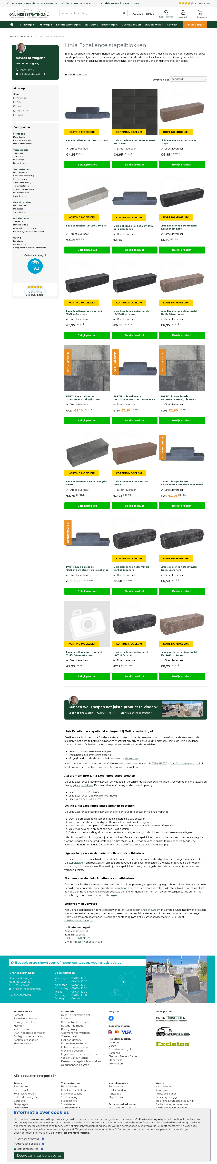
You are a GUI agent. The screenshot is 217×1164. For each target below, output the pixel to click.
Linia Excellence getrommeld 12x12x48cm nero (84, 312)
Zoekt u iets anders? (26, 1040)
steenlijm (111, 895)
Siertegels (91, 24)
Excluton (43, 3)
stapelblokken (84, 785)
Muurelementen (21, 192)
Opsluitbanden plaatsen (75, 1064)
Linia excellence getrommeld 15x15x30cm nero (131, 568)
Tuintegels (45, 24)
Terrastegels (26, 24)
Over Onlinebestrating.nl (75, 1015)
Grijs (19, 106)
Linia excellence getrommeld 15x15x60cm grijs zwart (84, 654)
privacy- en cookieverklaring (71, 1132)
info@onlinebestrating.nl (32, 74)
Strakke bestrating (22, 182)
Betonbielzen (116, 1086)
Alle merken (115, 1063)
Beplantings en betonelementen (29, 231)
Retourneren (21, 1029)
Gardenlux (114, 1052)
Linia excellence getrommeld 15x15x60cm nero (131, 654)
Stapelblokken (153, 24)
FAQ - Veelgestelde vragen (29, 1032)
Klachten (19, 1025)
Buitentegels (19, 159)
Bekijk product (87, 164)
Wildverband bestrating (24, 189)
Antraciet (21, 98)
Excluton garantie (71, 1040)
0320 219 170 (159, 763)
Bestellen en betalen (26, 1018)
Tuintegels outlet (166, 1093)
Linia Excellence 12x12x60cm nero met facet (134, 142)
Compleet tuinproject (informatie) (29, 247)
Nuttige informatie (72, 1025)
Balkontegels (19, 163)
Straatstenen (68, 1104)
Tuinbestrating (70, 1083)
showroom (131, 758)
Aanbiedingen (194, 24)
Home (13, 36)
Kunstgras (18, 241)
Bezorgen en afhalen (26, 1022)
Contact (172, 24)
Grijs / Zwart (23, 110)
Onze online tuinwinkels (75, 1022)
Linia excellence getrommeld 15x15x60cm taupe (179, 654)
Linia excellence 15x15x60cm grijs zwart (86, 483)
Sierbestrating (21, 169)
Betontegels (109, 24)
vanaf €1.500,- (81, 3)
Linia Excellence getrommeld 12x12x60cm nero (131, 312)
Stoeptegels (18, 156)
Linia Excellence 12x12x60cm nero (87, 140)
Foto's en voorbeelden (74, 1047)
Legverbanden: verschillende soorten (83, 1054)
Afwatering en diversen (24, 228)
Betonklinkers (20, 172)
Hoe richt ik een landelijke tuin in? (175, 1100)
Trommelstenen (21, 186)
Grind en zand (21, 218)
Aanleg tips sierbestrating (29, 1036)
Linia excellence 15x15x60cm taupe (130, 483)
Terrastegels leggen (167, 1097)
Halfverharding (20, 224)
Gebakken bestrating (23, 175)
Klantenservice (22, 1043)
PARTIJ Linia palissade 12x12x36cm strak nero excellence (182, 483)
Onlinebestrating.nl (119, 1049)
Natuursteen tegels (22, 143)
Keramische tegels (68, 24)
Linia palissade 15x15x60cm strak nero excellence (133, 227)
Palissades (18, 208)
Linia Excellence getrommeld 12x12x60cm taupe (179, 312)
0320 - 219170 (27, 69)
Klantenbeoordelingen (74, 1043)
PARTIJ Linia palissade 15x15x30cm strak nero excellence (134, 398)
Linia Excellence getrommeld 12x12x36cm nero (179, 227)
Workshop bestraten (73, 1050)
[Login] (183, 14)
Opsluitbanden (131, 24)
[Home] (29, 12)
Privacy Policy (69, 1029)
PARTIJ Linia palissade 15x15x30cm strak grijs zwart (84, 398)
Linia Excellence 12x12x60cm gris (86, 225)
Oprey (112, 1045)
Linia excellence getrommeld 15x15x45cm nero (179, 568)
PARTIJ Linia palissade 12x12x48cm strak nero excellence (87, 568)
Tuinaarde (18, 221)
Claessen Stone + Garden (123, 1056)
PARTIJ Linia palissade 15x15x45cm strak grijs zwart (178, 398)
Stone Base (115, 1060)
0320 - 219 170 (108, 712)
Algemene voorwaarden (75, 1032)
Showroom (67, 1018)
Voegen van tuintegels (74, 1057)
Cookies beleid (69, 1036)
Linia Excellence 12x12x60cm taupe (178, 142)
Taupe (20, 114)
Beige (19, 102)
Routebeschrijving (20, 994)
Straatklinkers (20, 196)
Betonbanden (20, 205)
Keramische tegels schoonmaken (81, 1061)
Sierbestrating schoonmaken (173, 1104)
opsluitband (120, 888)
